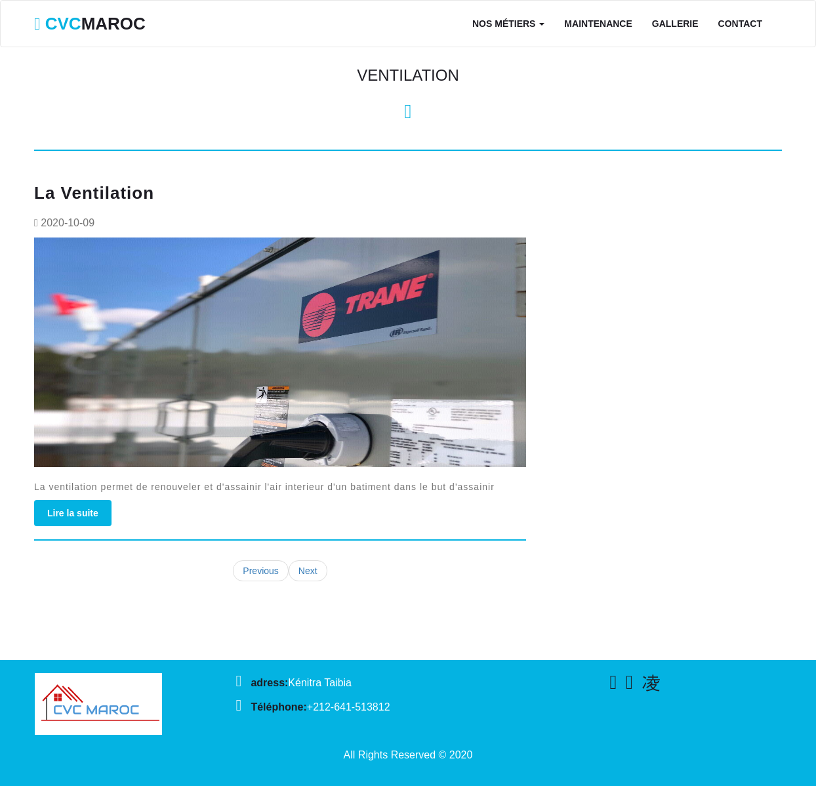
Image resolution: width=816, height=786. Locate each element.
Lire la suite (72, 513)
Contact (740, 23)
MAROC (90, 23)
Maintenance (598, 23)
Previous (260, 571)
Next (307, 571)
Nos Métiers (508, 23)
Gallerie (675, 23)
